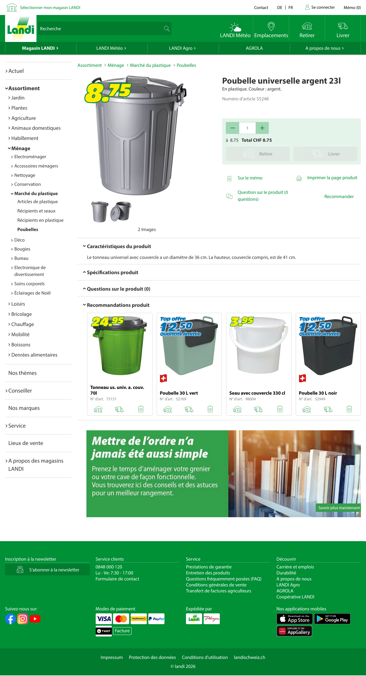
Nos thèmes (22, 372)
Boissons (20, 344)
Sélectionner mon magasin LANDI (50, 7)
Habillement (24, 138)
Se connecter (323, 7)
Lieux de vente (25, 442)
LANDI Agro (180, 48)
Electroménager (30, 157)
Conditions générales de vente (216, 585)
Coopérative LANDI (296, 597)
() (352, 7)
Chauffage (22, 324)
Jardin (18, 97)
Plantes (19, 107)
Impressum (112, 657)
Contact (261, 7)
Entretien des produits (208, 573)
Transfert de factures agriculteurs (218, 591)
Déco (19, 240)
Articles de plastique (37, 202)
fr (291, 7)
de (279, 7)
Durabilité (286, 573)
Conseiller (20, 390)
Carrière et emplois (295, 567)
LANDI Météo (109, 48)
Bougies (22, 249)
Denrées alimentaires (34, 354)
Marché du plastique (36, 194)
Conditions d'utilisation (205, 657)
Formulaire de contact (117, 579)
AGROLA (254, 48)
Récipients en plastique (40, 220)
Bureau (21, 258)
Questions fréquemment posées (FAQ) (224, 579)
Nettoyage (24, 175)
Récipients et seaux (36, 211)
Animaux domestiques (36, 127)
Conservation (27, 184)
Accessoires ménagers (36, 166)
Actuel (16, 70)
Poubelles (27, 230)
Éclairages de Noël (32, 293)
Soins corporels (29, 284)
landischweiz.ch (250, 657)
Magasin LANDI (38, 48)
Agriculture (23, 117)
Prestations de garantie (209, 567)
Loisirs (18, 303)
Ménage (20, 148)
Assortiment (24, 88)
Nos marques (24, 407)
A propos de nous (322, 48)
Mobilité (20, 334)
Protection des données (152, 657)
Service (17, 425)
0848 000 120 (109, 567)
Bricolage (21, 313)
